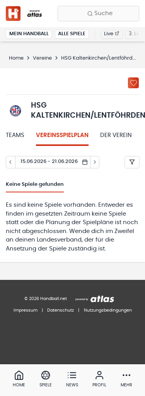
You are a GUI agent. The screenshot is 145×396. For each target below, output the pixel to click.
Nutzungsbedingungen (108, 310)
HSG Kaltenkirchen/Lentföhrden (100, 58)
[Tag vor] (95, 162)
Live (111, 34)
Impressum (26, 310)
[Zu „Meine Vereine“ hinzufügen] (133, 82)
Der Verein (116, 135)
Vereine (42, 58)
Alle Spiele (71, 33)
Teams (15, 135)
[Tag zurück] (10, 162)
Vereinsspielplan (62, 135)
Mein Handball (29, 33)
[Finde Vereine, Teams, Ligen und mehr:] (98, 13)
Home (16, 58)
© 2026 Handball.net (45, 299)
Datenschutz (60, 310)
